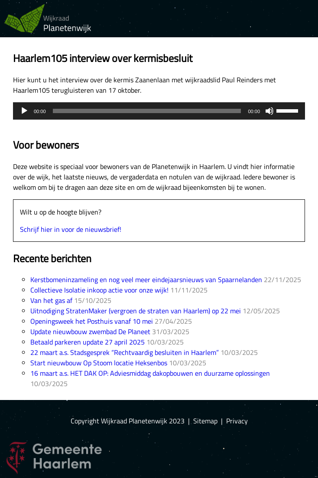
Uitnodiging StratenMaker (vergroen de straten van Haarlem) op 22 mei (135, 311)
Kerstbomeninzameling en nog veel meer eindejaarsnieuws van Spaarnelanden (146, 279)
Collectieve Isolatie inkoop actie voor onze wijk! (99, 290)
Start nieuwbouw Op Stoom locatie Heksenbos (98, 363)
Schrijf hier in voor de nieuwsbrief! (70, 229)
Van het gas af (51, 300)
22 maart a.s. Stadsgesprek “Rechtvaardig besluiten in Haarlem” (124, 352)
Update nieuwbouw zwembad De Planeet (90, 331)
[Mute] (269, 111)
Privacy (237, 421)
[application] (159, 111)
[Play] (24, 111)
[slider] (147, 111)
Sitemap (205, 421)
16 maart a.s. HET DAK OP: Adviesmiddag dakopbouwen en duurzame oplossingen (150, 373)
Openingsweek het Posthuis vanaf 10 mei (91, 321)
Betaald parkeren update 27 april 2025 (87, 342)
